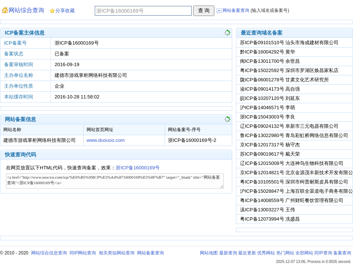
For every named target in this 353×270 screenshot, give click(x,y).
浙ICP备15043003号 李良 (267, 117)
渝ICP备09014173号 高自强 (270, 89)
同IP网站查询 (82, 253)
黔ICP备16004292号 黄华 (267, 52)
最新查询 (228, 253)
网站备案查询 (150, 253)
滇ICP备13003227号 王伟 (267, 209)
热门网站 (285, 253)
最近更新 (247, 253)
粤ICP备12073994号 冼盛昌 (270, 219)
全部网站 (304, 253)
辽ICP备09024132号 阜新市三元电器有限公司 (289, 126)
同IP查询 (323, 253)
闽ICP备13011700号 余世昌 (270, 61)
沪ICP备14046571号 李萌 (267, 107)
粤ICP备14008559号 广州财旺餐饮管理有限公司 (291, 200)
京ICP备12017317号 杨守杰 (270, 144)
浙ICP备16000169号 (138, 167)
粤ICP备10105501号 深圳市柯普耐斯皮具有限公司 (294, 182)
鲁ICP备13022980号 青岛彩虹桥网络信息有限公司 (294, 135)
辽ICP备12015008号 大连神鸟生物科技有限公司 (291, 163)
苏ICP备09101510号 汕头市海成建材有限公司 (289, 42)
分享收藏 (65, 10)
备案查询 (342, 253)
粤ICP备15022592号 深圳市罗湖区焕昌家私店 (289, 70)
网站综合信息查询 (49, 253)
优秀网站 (266, 253)
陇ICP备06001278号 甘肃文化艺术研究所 (284, 79)
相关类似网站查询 (117, 253)
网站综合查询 (26, 10)
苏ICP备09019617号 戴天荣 (270, 154)
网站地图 (209, 253)
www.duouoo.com (106, 140)
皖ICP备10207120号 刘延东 (270, 98)
